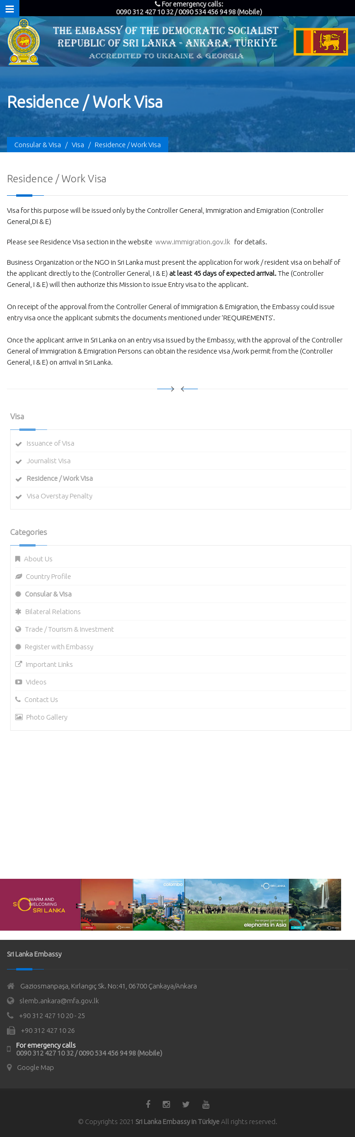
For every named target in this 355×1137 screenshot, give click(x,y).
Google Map (35, 1067)
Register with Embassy (62, 647)
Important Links (52, 664)
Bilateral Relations (56, 611)
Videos (39, 682)
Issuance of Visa (53, 443)
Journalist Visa (51, 461)
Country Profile (51, 576)
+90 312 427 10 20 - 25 (52, 1015)
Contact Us (44, 699)
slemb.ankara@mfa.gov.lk (59, 1001)
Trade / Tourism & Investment (72, 629)
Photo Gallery (49, 717)
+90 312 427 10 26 (48, 1030)
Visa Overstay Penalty (62, 496)
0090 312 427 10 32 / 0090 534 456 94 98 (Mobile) (89, 1053)
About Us (41, 559)
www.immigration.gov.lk (192, 242)
